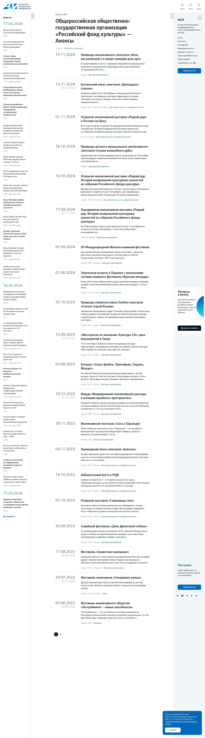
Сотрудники (183, 45)
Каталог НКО (61, 14)
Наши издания (184, 59)
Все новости (9, 516)
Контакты (182, 41)
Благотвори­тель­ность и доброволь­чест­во (126, 107)
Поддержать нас (185, 63)
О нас (180, 38)
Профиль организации (73, 48)
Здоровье (97, 623)
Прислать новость (185, 52)
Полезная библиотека (187, 56)
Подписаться (189, 71)
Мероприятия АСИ (186, 48)
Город (104, 594)
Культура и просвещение (99, 75)
